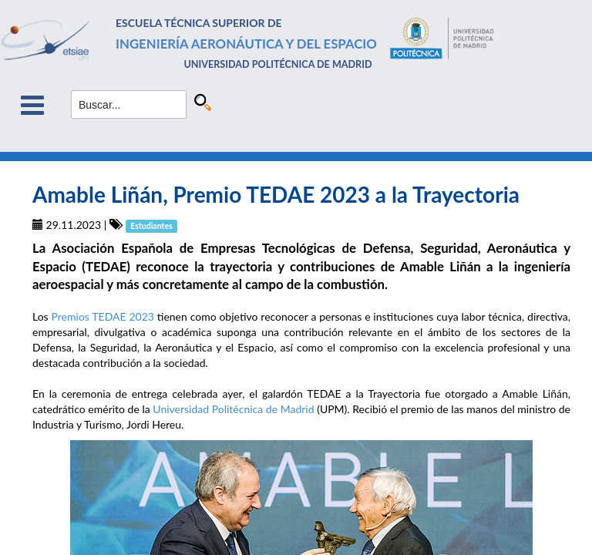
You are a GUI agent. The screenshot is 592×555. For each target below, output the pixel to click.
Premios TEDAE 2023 (103, 316)
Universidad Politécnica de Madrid (233, 408)
